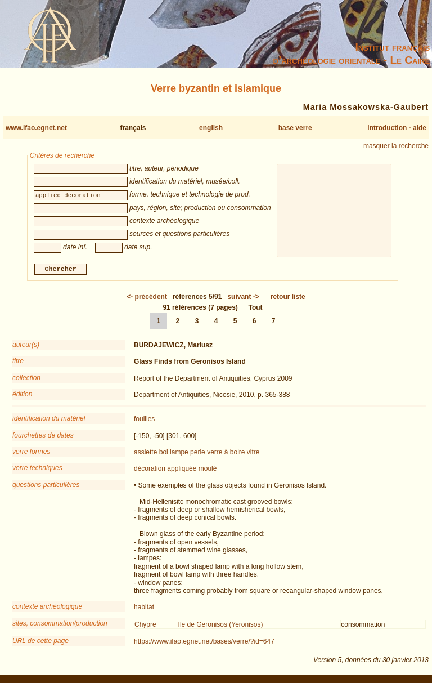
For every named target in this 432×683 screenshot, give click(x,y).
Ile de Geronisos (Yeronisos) (220, 626)
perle (197, 454)
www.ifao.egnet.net (36, 128)
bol (163, 454)
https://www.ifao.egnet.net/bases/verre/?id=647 (204, 643)
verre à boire (226, 454)
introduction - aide (396, 128)
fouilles (144, 421)
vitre (253, 454)
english (211, 128)
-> (243, 298)
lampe (179, 454)
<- (147, 298)
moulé (208, 470)
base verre (295, 128)
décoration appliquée (165, 470)
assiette (145, 454)
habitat (144, 609)
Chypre (145, 626)
